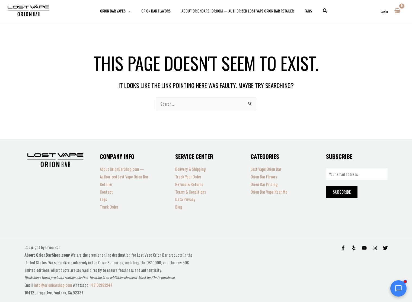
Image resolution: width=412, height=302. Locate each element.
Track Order (109, 207)
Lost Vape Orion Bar (266, 169)
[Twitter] (385, 248)
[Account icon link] (384, 11)
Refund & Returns (189, 184)
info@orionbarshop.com (53, 285)
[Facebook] (343, 248)
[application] (132, 11)
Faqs (103, 199)
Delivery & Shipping (190, 169)
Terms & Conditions (190, 192)
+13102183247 (102, 285)
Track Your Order (188, 177)
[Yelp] (353, 248)
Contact (106, 192)
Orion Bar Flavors (264, 177)
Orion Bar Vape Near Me (269, 192)
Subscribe (342, 192)
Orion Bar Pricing (264, 184)
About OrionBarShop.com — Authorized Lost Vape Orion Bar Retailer (124, 176)
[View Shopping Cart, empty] (397, 11)
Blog (178, 207)
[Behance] (364, 248)
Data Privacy (185, 199)
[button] (318, 10)
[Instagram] (374, 248)
